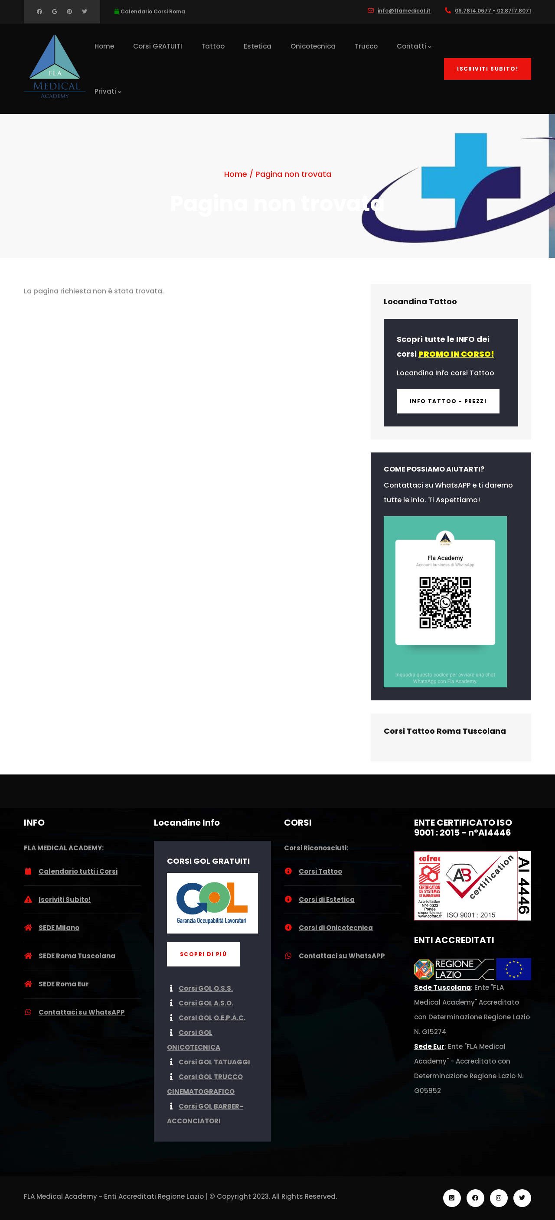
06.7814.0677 (474, 10)
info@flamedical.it (404, 10)
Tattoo (213, 46)
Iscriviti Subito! (487, 68)
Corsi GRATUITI (157, 46)
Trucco (366, 46)
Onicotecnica (313, 46)
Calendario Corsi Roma (153, 11)
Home (104, 46)
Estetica (257, 46)
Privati (108, 92)
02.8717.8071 (513, 10)
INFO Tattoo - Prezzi (448, 401)
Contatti (414, 47)
